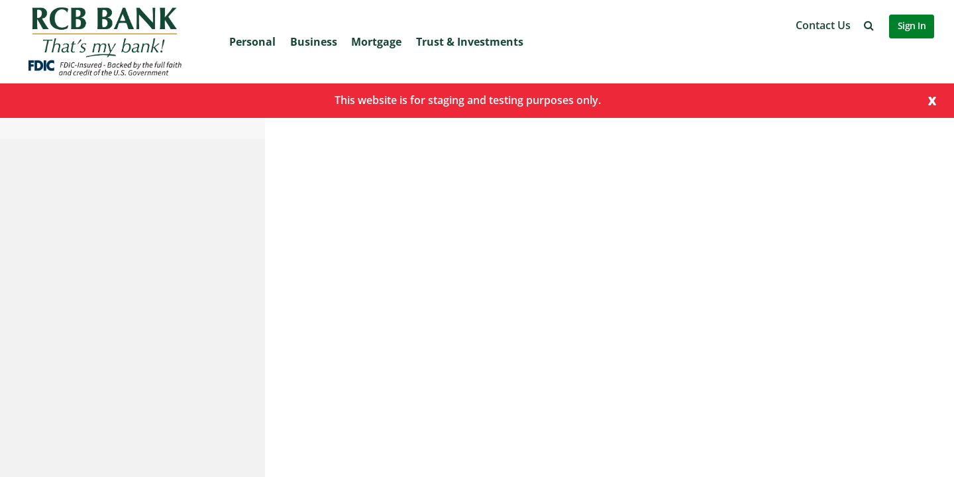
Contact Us (823, 25)
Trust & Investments (469, 41)
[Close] (932, 100)
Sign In (912, 25)
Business (313, 41)
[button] (869, 25)
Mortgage (376, 41)
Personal (252, 41)
